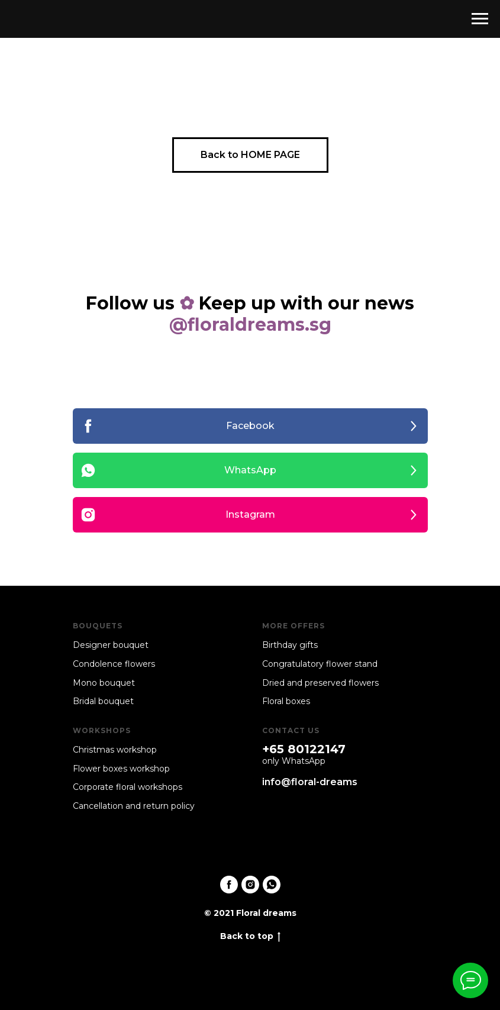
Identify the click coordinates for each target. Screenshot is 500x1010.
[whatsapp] (271, 884)
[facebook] (229, 884)
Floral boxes (286, 701)
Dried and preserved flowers (320, 682)
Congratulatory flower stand (320, 664)
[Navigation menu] (480, 19)
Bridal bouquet (103, 701)
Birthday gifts (290, 645)
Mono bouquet (104, 682)
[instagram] (250, 884)
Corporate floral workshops (127, 787)
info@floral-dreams (309, 782)
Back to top (250, 936)
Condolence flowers (114, 664)
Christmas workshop (115, 749)
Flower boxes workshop (121, 768)
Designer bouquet (111, 645)
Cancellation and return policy (134, 806)
